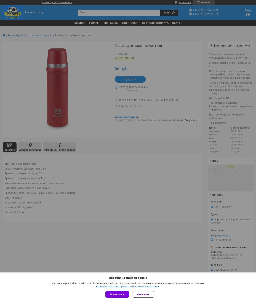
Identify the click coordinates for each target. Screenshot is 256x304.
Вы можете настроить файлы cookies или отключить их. (127, 286)
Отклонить (143, 294)
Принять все (117, 294)
